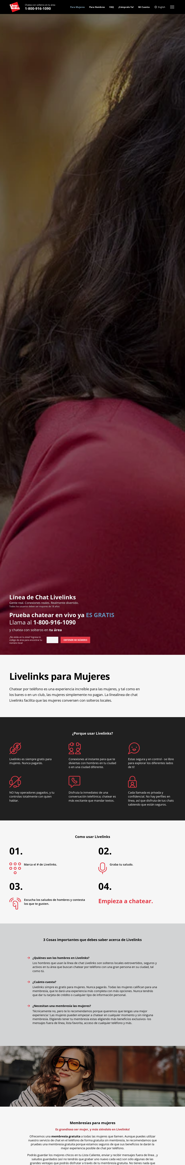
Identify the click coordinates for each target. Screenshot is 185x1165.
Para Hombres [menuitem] (97, 7)
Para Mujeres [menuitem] (77, 7)
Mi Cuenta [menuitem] (144, 7)
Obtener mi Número (75, 639)
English (159, 7)
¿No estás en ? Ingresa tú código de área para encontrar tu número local (25, 640)
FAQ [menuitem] (111, 7)
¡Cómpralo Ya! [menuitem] (126, 7)
